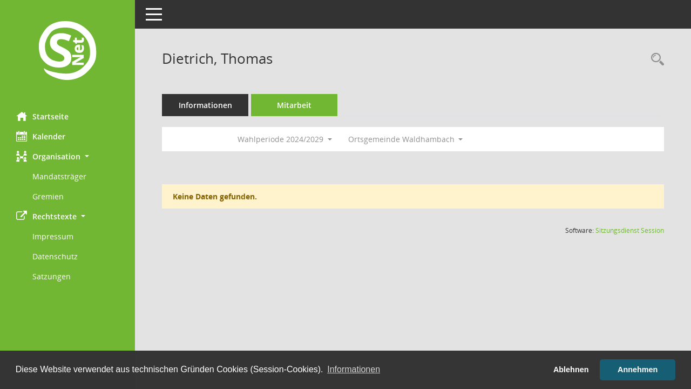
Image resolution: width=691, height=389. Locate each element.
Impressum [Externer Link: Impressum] (52, 236)
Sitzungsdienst (629, 230)
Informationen (205, 105)
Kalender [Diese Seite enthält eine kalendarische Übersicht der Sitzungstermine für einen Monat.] (40, 136)
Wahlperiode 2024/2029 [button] (285, 139)
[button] (67, 156)
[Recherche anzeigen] (655, 60)
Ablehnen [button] (571, 369)
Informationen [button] (353, 369)
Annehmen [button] (638, 369)
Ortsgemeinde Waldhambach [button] (405, 139)
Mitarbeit (294, 105)
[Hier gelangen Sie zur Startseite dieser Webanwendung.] (67, 52)
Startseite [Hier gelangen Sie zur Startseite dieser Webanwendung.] (42, 116)
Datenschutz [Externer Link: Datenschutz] (55, 256)
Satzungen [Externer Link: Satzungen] (51, 276)
